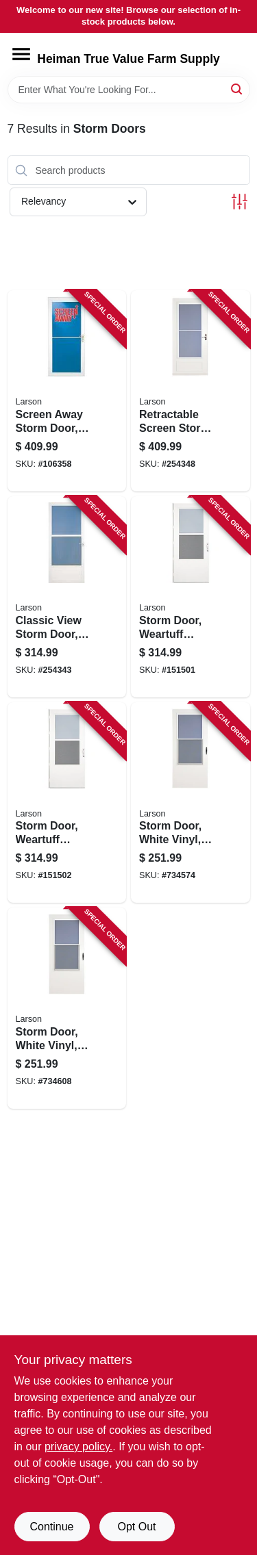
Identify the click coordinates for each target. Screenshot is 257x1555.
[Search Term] (129, 89)
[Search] (237, 88)
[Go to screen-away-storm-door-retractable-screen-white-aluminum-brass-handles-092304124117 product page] (67, 390)
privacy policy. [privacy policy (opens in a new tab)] (78, 1446)
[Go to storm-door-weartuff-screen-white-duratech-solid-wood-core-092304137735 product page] (67, 802)
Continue (51, 1526)
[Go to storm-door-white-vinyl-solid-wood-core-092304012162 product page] (190, 802)
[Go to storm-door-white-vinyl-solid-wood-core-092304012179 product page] (67, 1008)
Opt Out (136, 1526)
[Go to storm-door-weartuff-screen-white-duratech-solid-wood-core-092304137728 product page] (190, 596)
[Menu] (21, 54)
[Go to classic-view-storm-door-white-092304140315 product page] (67, 596)
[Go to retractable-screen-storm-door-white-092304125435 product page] (190, 390)
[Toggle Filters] (239, 201)
